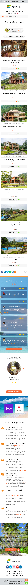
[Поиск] (1, 1)
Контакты (9, 571)
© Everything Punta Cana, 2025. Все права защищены (14, 580)
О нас (14, 571)
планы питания (15, 495)
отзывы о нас (19, 514)
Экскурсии (21, 11)
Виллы (6, 11)
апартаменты (17, 445)
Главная (3, 16)
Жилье (8, 573)
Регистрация (15, 1)
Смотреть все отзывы (14, 349)
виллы (23, 445)
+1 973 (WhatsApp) (19, 581)
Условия (20, 571)
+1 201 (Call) (7, 581)
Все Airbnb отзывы (14, 282)
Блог (14, 13)
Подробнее (14, 296)
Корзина (22, 1)
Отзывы (8, 575)
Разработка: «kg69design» (14, 583)
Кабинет (7, 1)
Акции (21, 575)
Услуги (10, 13)
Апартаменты (13, 11)
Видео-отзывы (14, 357)
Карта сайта (15, 575)
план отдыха (23, 470)
